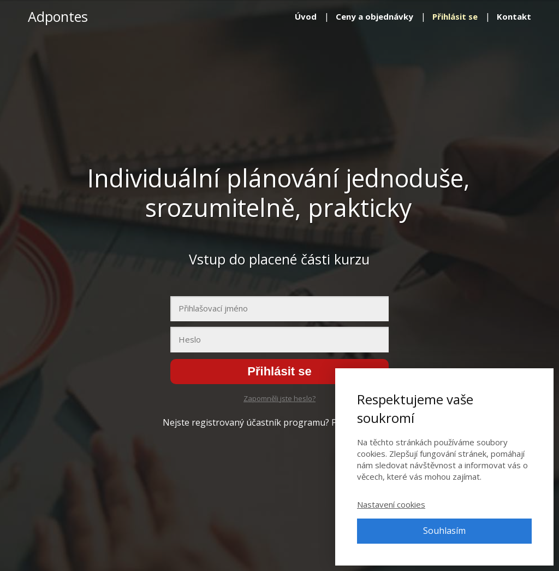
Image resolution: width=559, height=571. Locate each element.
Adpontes (58, 16)
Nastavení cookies (391, 504)
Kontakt (514, 16)
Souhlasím (444, 531)
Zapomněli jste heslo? (279, 398)
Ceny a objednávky (374, 16)
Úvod (306, 16)
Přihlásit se (455, 16)
